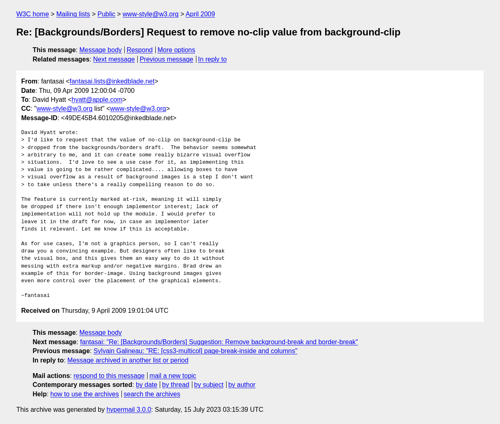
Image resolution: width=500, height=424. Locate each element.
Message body (100, 49)
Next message (114, 59)
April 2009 (200, 14)
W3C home (32, 14)
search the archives (152, 394)
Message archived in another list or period (127, 360)
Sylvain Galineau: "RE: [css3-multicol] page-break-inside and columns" (195, 350)
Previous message (167, 59)
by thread (175, 384)
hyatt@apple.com (97, 99)
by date (146, 384)
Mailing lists (73, 14)
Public (106, 14)
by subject (208, 384)
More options (177, 49)
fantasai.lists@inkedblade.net (112, 81)
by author (242, 384)
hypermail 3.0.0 (128, 409)
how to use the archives (85, 394)
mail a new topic (173, 375)
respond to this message (108, 375)
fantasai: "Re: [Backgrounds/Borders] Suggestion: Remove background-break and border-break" (219, 341)
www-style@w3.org (150, 14)
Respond (140, 49)
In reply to (212, 59)
